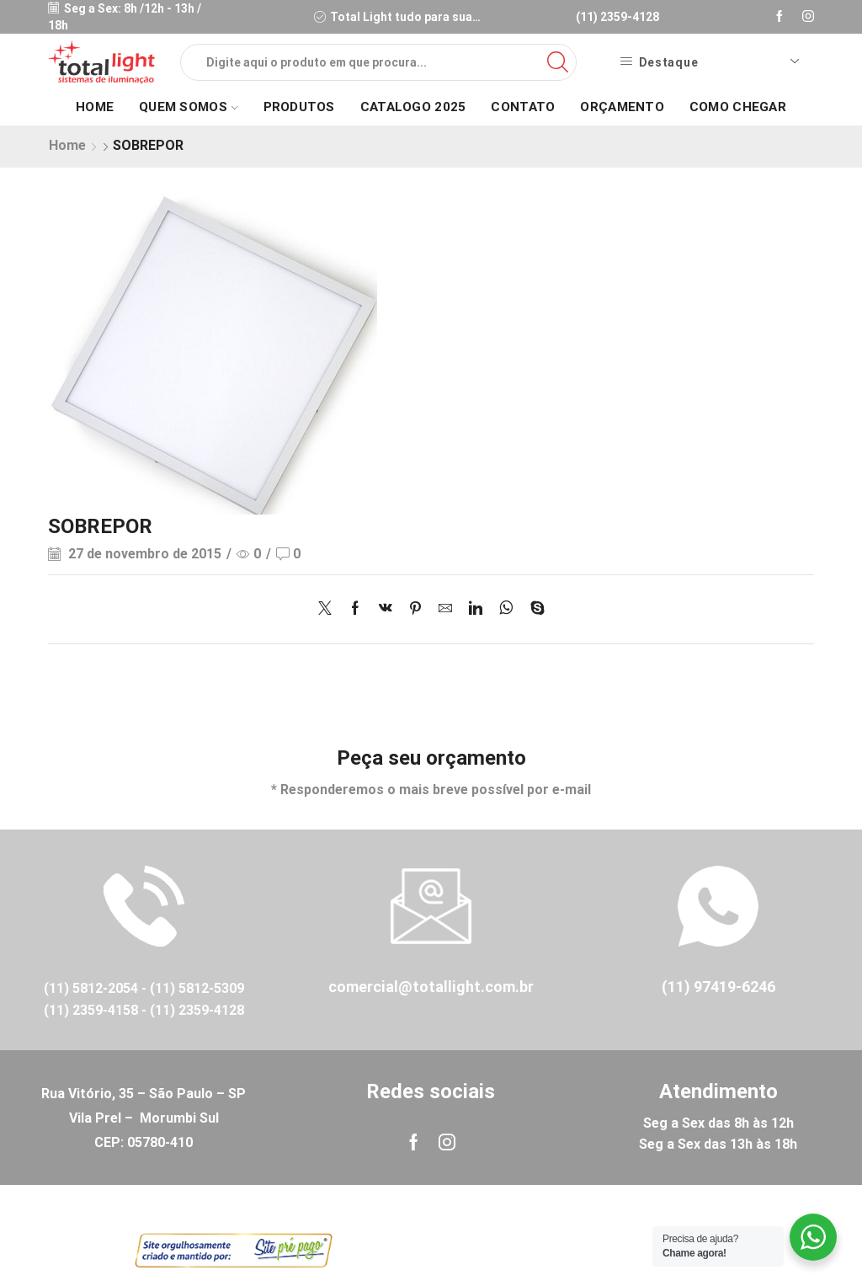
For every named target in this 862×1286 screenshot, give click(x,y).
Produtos (299, 107)
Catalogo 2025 (413, 107)
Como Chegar (737, 107)
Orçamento (622, 107)
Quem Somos (188, 107)
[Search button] (558, 62)
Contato (523, 107)
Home (95, 107)
